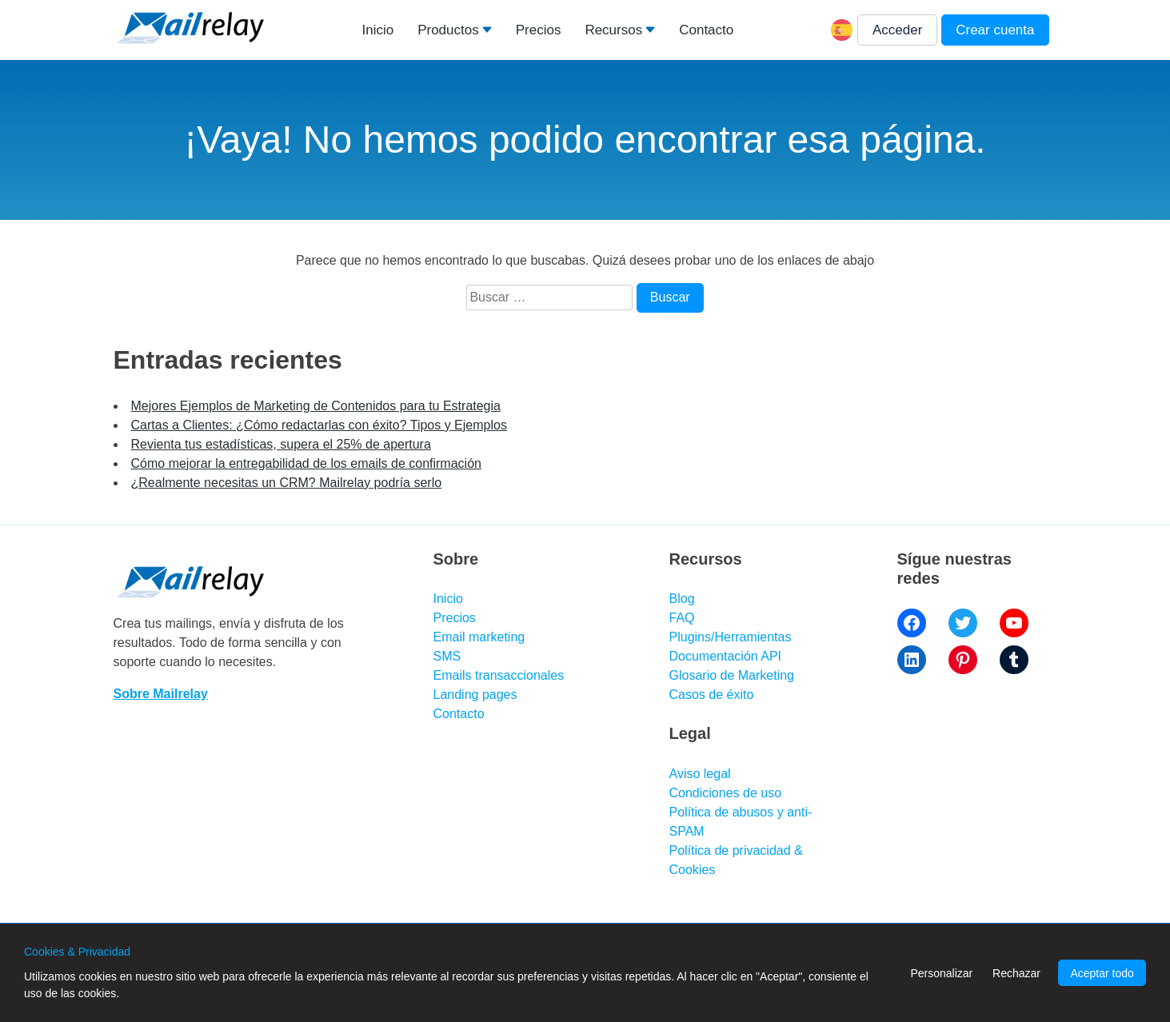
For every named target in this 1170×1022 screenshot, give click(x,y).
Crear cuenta (995, 30)
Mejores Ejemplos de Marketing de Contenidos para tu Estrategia (316, 406)
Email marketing (479, 637)
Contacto (706, 30)
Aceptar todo (1101, 973)
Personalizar (941, 973)
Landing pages (475, 694)
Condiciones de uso (725, 793)
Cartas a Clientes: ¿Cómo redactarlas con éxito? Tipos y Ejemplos (319, 425)
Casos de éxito (711, 694)
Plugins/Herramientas (730, 637)
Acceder (897, 30)
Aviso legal (700, 773)
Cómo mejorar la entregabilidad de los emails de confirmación (306, 463)
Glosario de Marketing (732, 675)
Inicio (377, 30)
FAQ (682, 618)
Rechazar (1016, 973)
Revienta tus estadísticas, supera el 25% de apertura (281, 444)
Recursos (613, 30)
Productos (448, 30)
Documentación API (725, 656)
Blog (682, 598)
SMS (447, 656)
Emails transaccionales (499, 675)
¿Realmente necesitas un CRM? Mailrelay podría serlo (286, 482)
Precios (538, 30)
